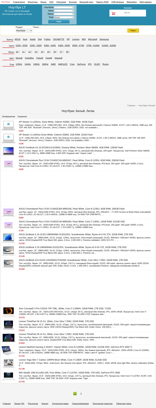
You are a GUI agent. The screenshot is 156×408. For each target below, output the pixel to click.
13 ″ (36, 52)
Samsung (104, 39)
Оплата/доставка (60, 403)
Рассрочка (33, 403)
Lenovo (75, 39)
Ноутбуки (5, 2)
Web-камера (145, 2)
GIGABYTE (58, 39)
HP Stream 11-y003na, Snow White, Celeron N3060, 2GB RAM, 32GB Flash (56, 122)
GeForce (81, 64)
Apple (32, 39)
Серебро (29, 58)
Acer (25, 39)
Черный (58, 58)
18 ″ (68, 52)
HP (68, 39)
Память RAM (102, 2)
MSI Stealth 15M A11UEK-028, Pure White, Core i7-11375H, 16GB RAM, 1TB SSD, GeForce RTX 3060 (69, 372)
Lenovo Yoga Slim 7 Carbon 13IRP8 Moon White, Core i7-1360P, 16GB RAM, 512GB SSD (63, 360)
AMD (53, 64)
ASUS (17, 39)
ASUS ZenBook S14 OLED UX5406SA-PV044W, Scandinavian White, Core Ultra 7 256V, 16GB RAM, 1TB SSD (73, 260)
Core (72, 64)
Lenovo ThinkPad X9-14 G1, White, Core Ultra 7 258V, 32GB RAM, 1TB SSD (56, 334)
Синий (48, 58)
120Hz (19, 64)
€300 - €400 (50, 45)
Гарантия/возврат (80, 403)
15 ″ (49, 52)
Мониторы (33, 2)
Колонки (73, 2)
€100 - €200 (21, 45)
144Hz (27, 64)
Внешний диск (86, 2)
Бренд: (10, 39)
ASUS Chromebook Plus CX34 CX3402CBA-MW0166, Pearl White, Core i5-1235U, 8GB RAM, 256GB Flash (72, 209)
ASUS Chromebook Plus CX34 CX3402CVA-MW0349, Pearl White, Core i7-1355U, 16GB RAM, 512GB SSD (72, 221)
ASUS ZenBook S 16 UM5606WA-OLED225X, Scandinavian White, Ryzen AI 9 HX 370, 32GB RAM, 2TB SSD (73, 247)
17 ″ (61, 52)
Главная (7, 403)
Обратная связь (123, 403)
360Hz (45, 64)
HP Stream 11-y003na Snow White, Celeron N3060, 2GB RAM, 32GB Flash (56, 134)
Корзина (128, 8)
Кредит (45, 403)
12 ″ (30, 52)
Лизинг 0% (19, 403)
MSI (84, 39)
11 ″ (24, 52)
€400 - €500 (64, 45)
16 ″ (55, 52)
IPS (90, 64)
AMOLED (62, 64)
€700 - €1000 (93, 45)
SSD (51, 2)
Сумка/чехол (19, 2)
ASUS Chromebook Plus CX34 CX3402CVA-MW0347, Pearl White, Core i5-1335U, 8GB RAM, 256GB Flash (72, 160)
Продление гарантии (102, 403)
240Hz (36, 64)
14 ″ (43, 52)
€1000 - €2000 (109, 45)
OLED (97, 64)
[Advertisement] (78, 86)
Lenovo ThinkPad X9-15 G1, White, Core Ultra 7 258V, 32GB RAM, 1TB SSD (56, 321)
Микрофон (132, 2)
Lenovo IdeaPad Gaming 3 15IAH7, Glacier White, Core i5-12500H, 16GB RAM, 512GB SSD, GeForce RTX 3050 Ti (75, 347)
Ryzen (105, 64)
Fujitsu (47, 39)
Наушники (61, 2)
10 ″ (18, 52)
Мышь (44, 2)
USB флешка (117, 2)
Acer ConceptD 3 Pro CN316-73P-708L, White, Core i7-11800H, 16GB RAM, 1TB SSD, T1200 (65, 308)
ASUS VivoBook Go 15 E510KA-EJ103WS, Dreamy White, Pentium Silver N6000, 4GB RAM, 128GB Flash (71, 147)
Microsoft (92, 39)
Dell (40, 39)
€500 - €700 (78, 45)
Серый (39, 58)
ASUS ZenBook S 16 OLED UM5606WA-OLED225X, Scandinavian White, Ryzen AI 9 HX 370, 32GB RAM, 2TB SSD (76, 234)
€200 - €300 (36, 45)
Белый (19, 58)
